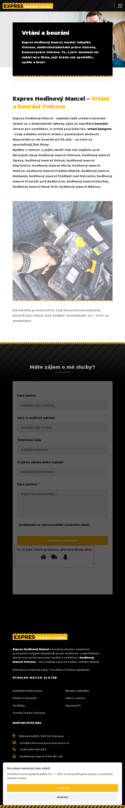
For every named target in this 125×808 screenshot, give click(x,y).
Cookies (57, 669)
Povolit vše (62, 788)
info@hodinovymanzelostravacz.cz (44, 742)
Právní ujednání (77, 669)
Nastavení (62, 797)
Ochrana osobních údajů (30, 669)
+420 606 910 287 (33, 749)
